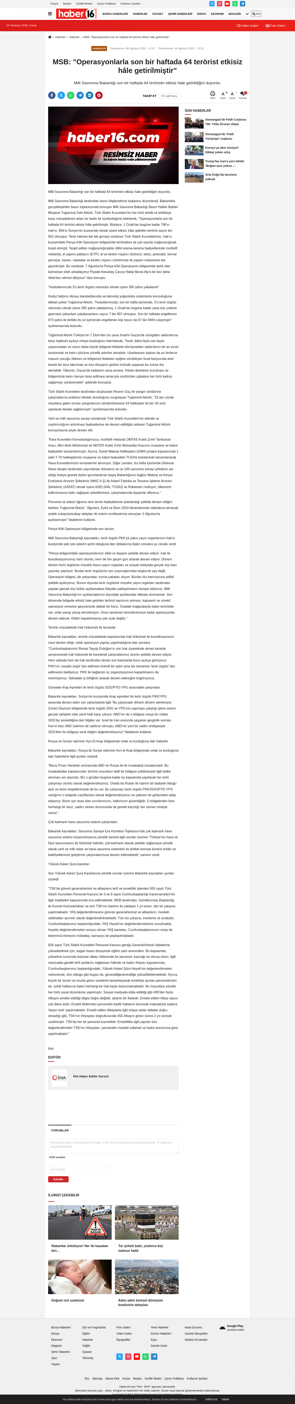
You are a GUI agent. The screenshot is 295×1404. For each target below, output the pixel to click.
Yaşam (55, 1364)
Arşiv (154, 1339)
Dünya (201, 13)
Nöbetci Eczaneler (196, 1339)
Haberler (140, 13)
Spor (54, 1358)
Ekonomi (217, 13)
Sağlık (86, 1345)
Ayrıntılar (211, 1399)
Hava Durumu (193, 1327)
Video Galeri (247, 25)
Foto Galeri (275, 25)
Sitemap (97, 1378)
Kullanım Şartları (131, 3)
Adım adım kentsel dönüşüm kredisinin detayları (140, 1303)
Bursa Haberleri (115, 13)
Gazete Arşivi (159, 1345)
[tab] (59, 1130)
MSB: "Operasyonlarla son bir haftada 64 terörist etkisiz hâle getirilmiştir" (126, 37)
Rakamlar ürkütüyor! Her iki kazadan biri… (79, 1248)
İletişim (67, 3)
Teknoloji (87, 1358)
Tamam (225, 1399)
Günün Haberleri (161, 1333)
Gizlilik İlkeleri (84, 3)
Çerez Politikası (106, 3)
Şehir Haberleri (180, 13)
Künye (54, 3)
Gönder (58, 1179)
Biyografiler (123, 1339)
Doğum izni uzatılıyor (67, 1300)
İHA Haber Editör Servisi (91, 1076)
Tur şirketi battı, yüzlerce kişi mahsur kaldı (140, 1248)
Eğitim (86, 1333)
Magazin (235, 13)
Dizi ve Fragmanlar (94, 1327)
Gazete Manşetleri (196, 1333)
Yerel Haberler (159, 1327)
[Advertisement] (113, 1107)
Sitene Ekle (112, 1378)
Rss (87, 1378)
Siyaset (157, 13)
